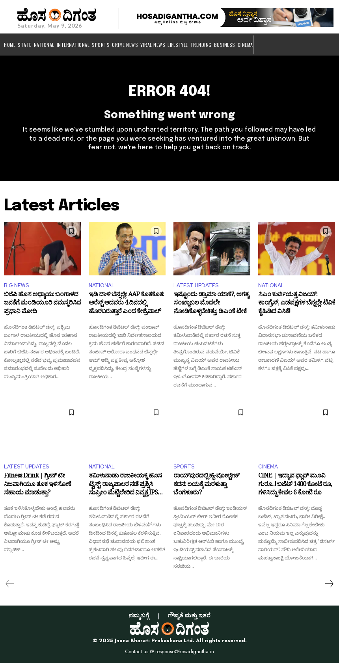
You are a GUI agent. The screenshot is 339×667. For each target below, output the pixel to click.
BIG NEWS (16, 289)
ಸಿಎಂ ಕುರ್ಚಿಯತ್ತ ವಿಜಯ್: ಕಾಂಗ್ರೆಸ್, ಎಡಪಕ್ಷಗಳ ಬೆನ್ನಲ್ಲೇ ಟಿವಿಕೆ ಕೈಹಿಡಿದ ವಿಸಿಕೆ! (296, 309)
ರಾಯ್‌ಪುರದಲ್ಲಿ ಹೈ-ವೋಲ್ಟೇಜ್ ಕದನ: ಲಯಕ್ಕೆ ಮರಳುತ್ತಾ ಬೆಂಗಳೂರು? (206, 490)
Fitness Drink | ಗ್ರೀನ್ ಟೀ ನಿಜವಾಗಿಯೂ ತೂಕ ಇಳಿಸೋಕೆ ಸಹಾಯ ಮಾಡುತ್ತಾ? (37, 490)
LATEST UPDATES (195, 289)
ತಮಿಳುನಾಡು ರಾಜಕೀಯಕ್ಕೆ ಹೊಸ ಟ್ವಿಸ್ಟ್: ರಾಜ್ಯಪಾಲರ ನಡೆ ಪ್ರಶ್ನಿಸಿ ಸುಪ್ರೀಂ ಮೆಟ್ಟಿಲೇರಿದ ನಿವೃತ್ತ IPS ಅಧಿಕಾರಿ (125, 490)
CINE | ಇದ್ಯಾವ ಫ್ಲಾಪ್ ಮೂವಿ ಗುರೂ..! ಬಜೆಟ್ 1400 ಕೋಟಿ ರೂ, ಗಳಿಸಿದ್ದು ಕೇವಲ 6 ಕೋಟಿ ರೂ (295, 490)
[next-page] (328, 588)
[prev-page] (10, 588)
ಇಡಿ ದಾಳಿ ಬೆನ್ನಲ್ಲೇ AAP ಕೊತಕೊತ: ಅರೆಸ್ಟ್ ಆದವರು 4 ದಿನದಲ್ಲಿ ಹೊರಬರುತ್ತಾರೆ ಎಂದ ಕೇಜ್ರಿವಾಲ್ (126, 309)
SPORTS (183, 470)
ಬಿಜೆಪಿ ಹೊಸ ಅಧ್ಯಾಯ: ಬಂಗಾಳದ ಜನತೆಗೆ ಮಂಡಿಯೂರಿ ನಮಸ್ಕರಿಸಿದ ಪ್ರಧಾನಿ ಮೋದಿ (42, 309)
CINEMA (268, 470)
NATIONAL (102, 289)
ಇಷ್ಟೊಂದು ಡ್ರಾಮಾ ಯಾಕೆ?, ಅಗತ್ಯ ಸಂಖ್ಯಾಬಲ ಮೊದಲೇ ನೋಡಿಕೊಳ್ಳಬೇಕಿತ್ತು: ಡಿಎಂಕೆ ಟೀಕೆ (211, 309)
